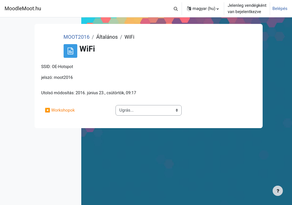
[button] (176, 8)
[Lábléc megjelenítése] (278, 191)
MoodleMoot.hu (23, 8)
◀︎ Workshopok (130, 110)
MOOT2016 (140, 37)
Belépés (279, 8)
